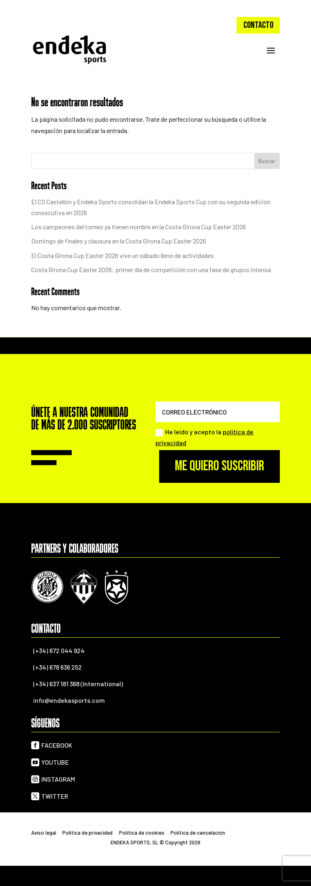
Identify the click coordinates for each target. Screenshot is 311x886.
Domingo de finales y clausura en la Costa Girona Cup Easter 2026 (118, 241)
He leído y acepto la (204, 437)
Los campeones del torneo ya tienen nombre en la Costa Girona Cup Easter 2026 (138, 226)
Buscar (266, 160)
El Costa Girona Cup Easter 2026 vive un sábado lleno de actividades (122, 255)
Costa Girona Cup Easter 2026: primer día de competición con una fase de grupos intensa (151, 269)
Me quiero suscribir (219, 466)
